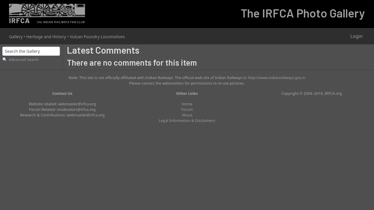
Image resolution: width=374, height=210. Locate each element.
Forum (187, 109)
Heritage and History (46, 36)
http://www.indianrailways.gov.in (276, 77)
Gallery (15, 36)
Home (187, 103)
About (187, 115)
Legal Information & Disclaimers (187, 120)
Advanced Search (24, 59)
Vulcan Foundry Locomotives (97, 36)
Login (356, 36)
